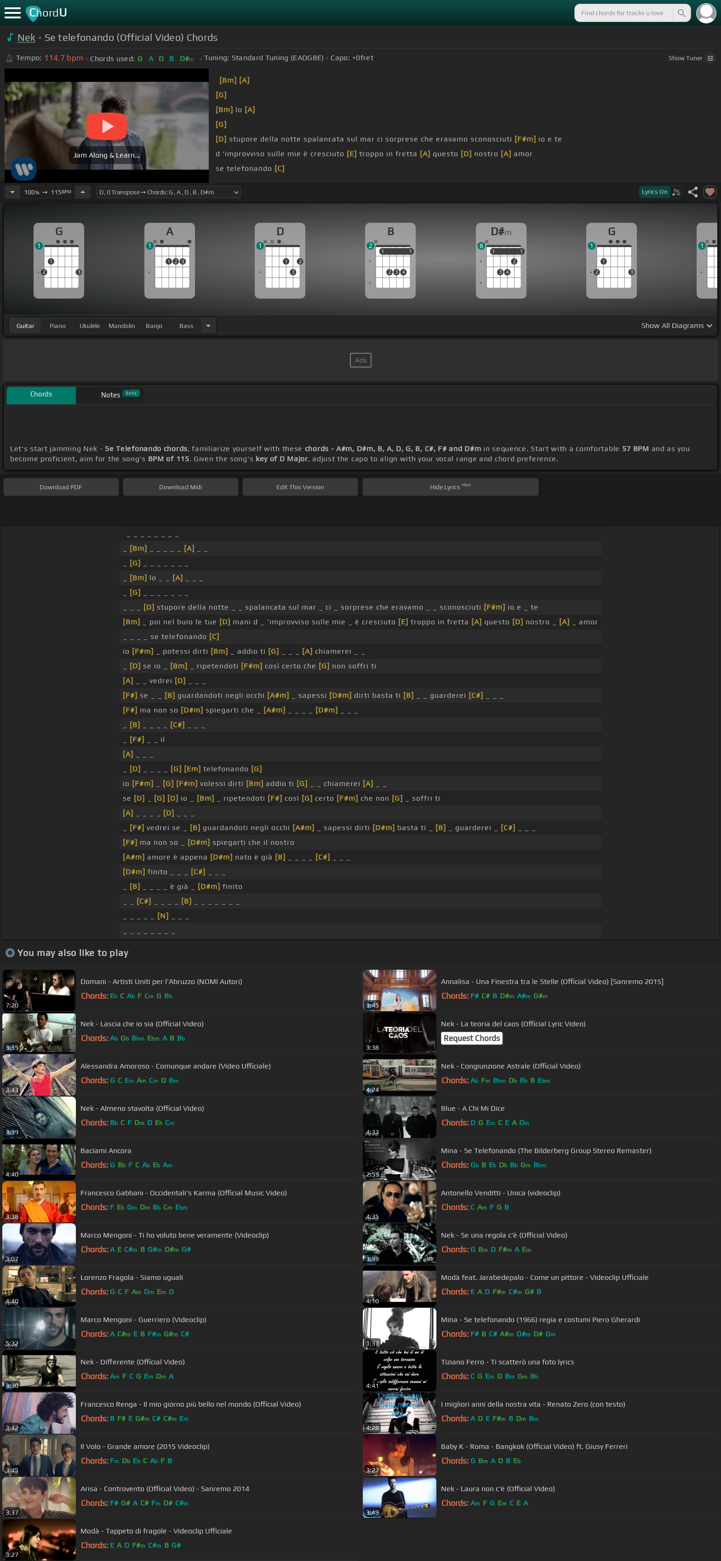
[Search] (681, 13)
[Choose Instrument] (208, 325)
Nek (26, 37)
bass (186, 325)
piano (58, 325)
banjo (154, 325)
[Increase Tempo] (83, 192)
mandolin (122, 325)
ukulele (90, 325)
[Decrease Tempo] (12, 192)
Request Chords (472, 1038)
